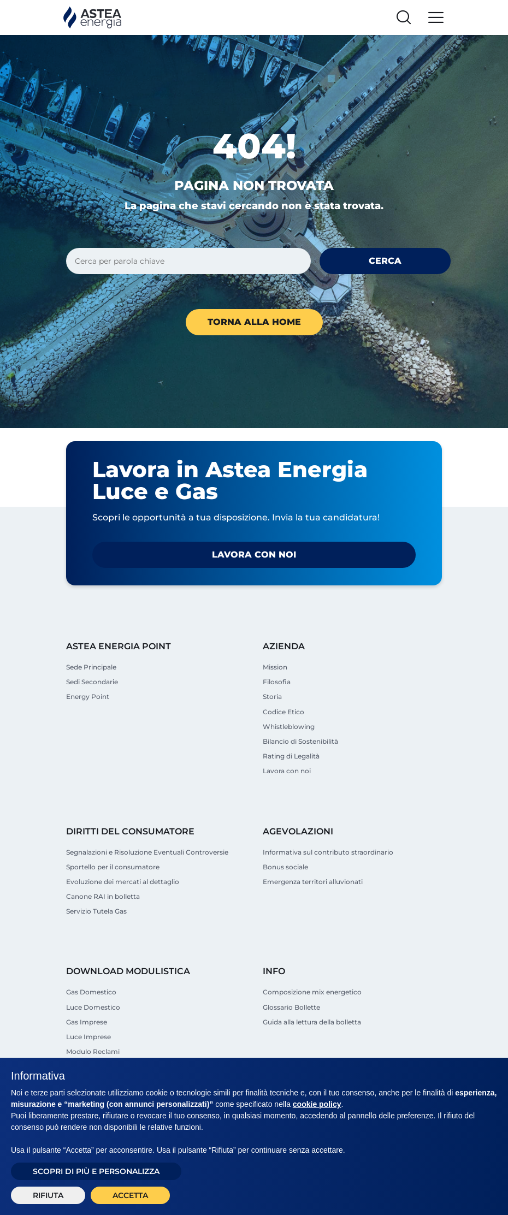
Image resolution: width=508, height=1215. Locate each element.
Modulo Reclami (93, 1051)
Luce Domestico (93, 1007)
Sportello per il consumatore (113, 867)
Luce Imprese (88, 1037)
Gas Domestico (91, 992)
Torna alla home (254, 322)
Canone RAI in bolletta (103, 896)
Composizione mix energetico (312, 992)
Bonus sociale (285, 867)
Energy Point (87, 696)
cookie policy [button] (317, 1104)
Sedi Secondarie (92, 682)
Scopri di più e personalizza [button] (96, 1171)
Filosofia (277, 682)
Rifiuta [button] (48, 1195)
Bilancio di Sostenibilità (300, 741)
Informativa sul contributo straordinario (328, 852)
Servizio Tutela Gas (96, 911)
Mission (275, 667)
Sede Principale (91, 667)
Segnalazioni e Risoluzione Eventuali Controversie (147, 852)
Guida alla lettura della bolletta (312, 1022)
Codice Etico (283, 712)
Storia (272, 696)
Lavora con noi (254, 554)
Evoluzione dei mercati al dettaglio (122, 882)
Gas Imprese (86, 1022)
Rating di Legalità (291, 756)
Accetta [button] (130, 1195)
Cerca (385, 261)
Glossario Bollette (291, 1007)
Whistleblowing (289, 726)
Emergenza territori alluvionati (313, 882)
